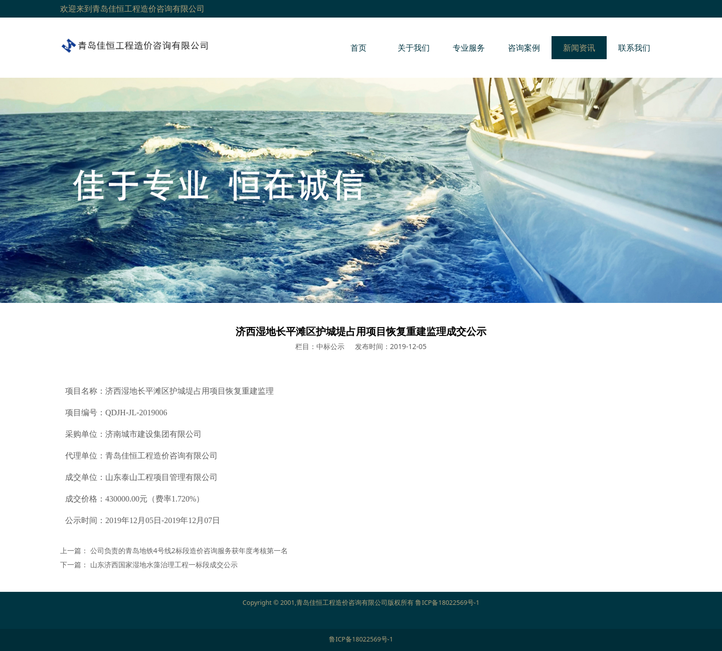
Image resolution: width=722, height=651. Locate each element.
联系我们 (634, 47)
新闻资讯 (579, 47)
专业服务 (469, 47)
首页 (358, 47)
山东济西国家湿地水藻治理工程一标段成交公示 (164, 564)
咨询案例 (524, 47)
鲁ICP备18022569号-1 (447, 602)
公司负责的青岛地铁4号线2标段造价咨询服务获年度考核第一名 (189, 550)
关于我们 (414, 47)
